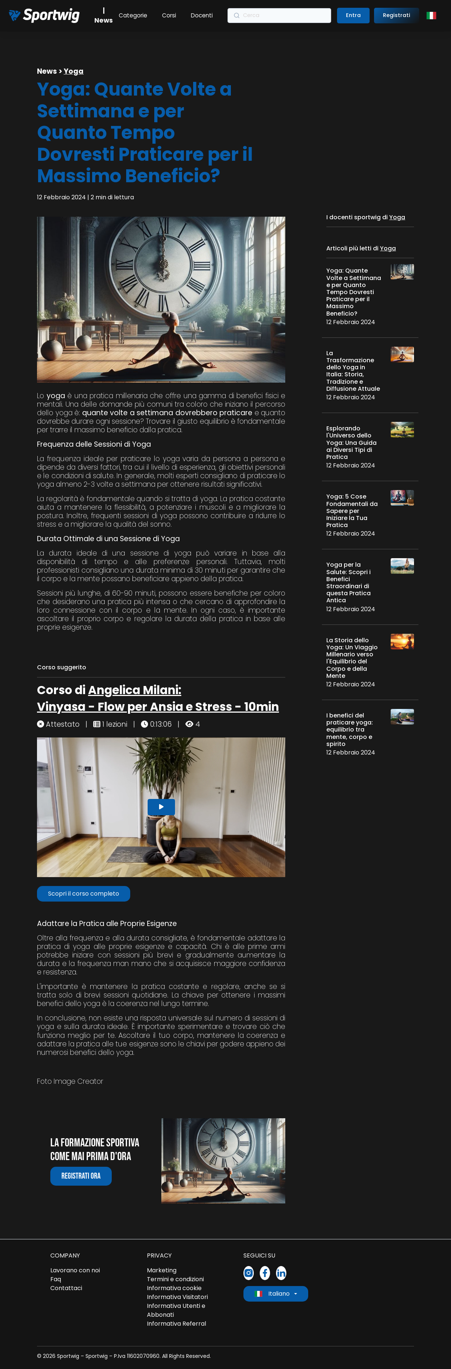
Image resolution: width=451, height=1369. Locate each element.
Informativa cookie (174, 1288)
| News (103, 15)
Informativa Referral (176, 1323)
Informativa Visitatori (177, 1297)
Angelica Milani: (134, 690)
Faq (55, 1279)
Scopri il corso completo (83, 893)
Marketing (161, 1270)
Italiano (272, 1293)
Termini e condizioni (175, 1279)
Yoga (74, 71)
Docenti (202, 15)
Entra (353, 15)
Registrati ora (81, 1176)
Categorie (133, 15)
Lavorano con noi (75, 1270)
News (47, 71)
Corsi (169, 15)
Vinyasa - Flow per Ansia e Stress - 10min (158, 707)
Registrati (396, 15)
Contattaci (66, 1288)
